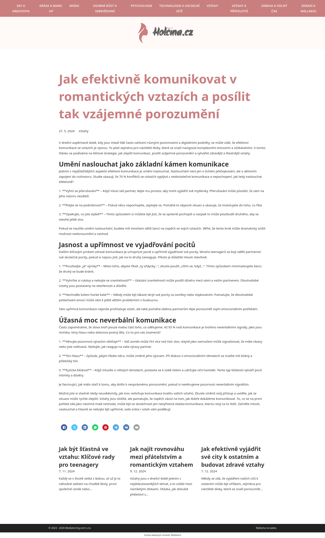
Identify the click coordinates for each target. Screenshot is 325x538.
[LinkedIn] (85, 427)
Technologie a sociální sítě (179, 8)
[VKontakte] (126, 427)
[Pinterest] (105, 427)
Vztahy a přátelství (239, 8)
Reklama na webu (266, 528)
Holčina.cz (173, 33)
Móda (74, 6)
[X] (74, 427)
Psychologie (141, 6)
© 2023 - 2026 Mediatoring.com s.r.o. (70, 528)
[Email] (136, 427)
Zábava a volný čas (274, 8)
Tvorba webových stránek (157, 535)
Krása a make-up (51, 8)
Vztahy (212, 6)
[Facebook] (64, 427)
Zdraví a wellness (308, 8)
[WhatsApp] (95, 427)
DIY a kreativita (20, 8)
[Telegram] (116, 427)
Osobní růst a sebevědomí (105, 8)
